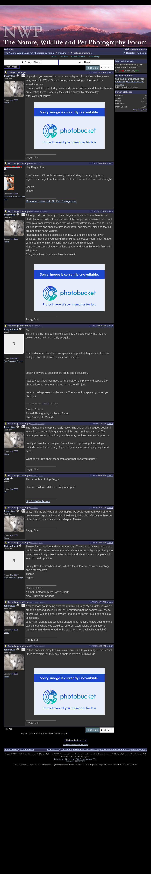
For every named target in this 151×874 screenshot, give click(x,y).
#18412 (110, 72)
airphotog (119, 84)
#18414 (110, 211)
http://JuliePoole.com (38, 501)
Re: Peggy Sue (37, 163)
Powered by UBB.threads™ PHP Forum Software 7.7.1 (75, 759)
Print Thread (11, 67)
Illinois (6, 103)
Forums (62, 53)
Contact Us (53, 749)
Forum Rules (11, 749)
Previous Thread (31, 62)
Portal (54, 56)
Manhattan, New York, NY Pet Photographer (51, 201)
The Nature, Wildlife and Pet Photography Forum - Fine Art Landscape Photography (104, 749)
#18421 (110, 646)
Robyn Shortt (11, 329)
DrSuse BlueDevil (134, 81)
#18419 (110, 543)
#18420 (110, 602)
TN (5, 492)
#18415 (110, 326)
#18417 (110, 475)
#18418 (110, 508)
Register (129, 53)
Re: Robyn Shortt (37, 424)
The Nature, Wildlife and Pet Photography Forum (29, 53)
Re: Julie (34, 508)
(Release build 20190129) (75, 761)
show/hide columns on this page (75, 745)
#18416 (110, 424)
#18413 (110, 163)
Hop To (24, 734)
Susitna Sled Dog (123, 79)
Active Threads (78, 56)
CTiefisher (120, 81)
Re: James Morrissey (39, 211)
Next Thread (86, 62)
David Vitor (138, 79)
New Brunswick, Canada (13, 361)
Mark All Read (27, 749)
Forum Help (94, 56)
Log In (141, 53)
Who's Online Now (124, 61)
